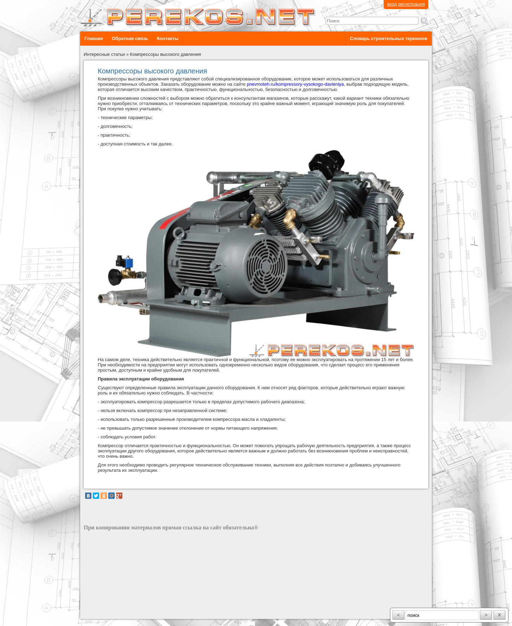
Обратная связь (130, 38)
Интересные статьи (104, 54)
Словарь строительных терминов (388, 38)
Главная (93, 38)
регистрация (411, 4)
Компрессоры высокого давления (165, 54)
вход (392, 4)
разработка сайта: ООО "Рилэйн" (119, 612)
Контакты (167, 38)
